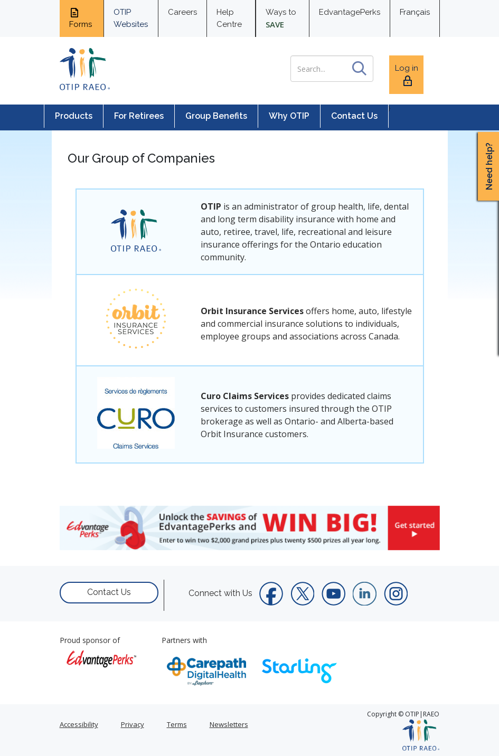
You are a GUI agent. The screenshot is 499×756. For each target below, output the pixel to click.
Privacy (132, 724)
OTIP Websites (131, 18)
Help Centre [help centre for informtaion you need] (229, 18)
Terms (177, 724)
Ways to (281, 18)
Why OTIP (289, 116)
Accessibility (79, 724)
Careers (182, 12)
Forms (80, 18)
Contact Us (354, 116)
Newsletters (229, 724)
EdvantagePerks (349, 12)
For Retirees (139, 116)
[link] (250, 528)
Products (73, 116)
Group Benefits (216, 116)
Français (415, 12)
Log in (406, 75)
